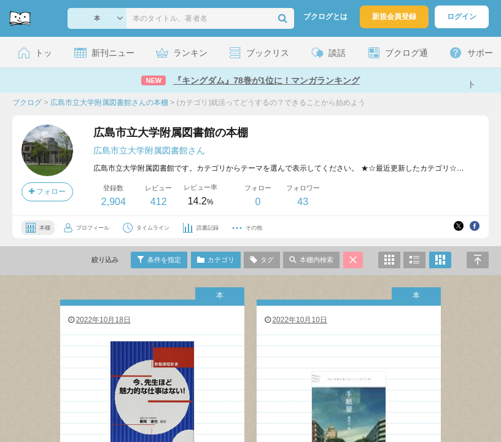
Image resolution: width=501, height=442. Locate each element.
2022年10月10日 (295, 320)
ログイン (461, 16)
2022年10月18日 (98, 320)
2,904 (113, 201)
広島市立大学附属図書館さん (149, 150)
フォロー (47, 191)
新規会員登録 (394, 16)
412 (158, 201)
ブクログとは (325, 16)
